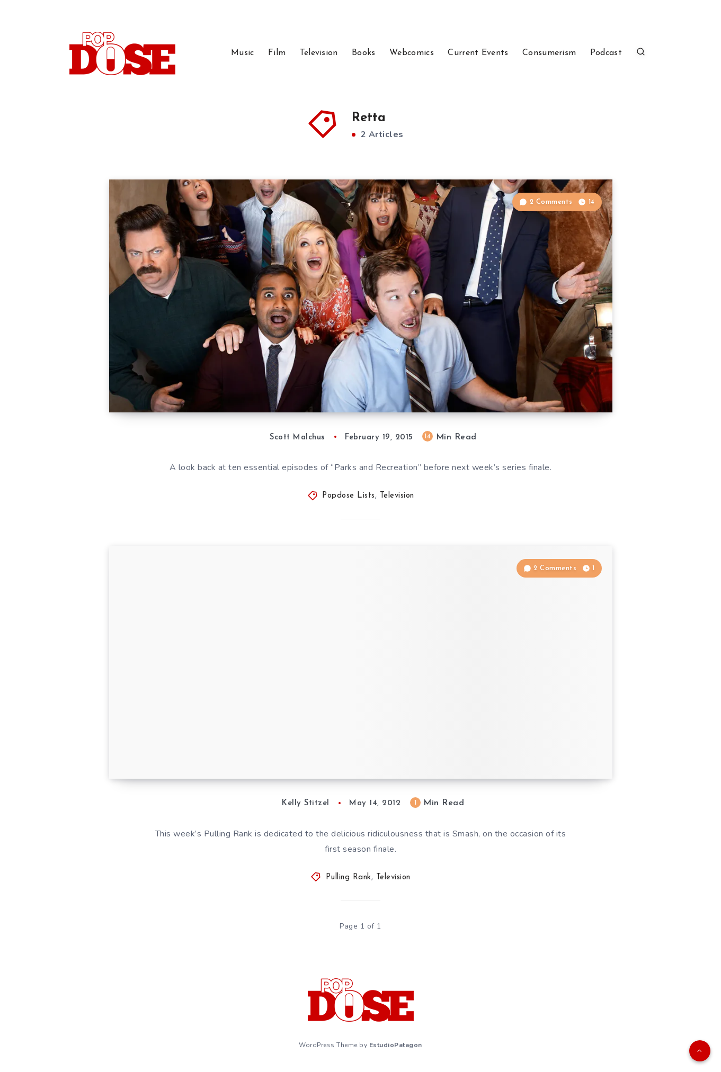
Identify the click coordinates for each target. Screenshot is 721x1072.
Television (319, 53)
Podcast (606, 53)
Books (364, 53)
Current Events (478, 53)
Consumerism (549, 53)
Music (242, 53)
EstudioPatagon (395, 1045)
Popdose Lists (348, 496)
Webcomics (411, 53)
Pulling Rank (348, 877)
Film (277, 53)
